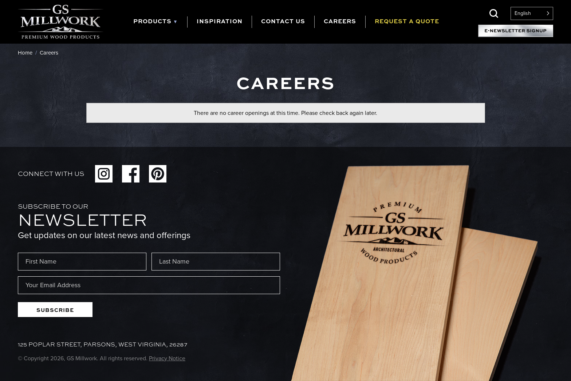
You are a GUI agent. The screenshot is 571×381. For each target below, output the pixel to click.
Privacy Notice (167, 358)
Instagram (104, 174)
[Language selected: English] (532, 13)
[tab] (160, 22)
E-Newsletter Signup (515, 31)
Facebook (130, 174)
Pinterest (157, 174)
